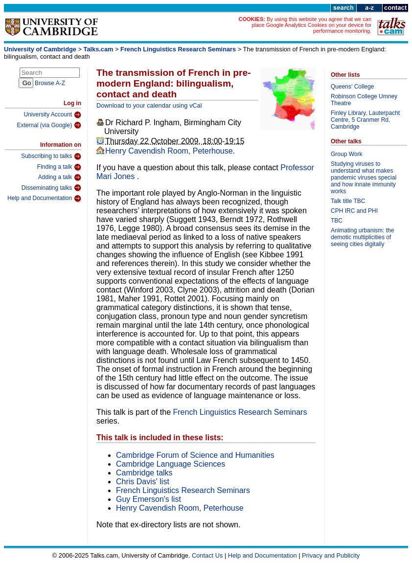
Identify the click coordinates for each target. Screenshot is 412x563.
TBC (337, 220)
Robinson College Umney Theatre (364, 100)
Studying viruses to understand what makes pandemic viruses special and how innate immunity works (363, 177)
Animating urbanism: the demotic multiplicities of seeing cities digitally (362, 237)
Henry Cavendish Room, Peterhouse (169, 151)
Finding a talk (59, 167)
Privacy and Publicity (331, 555)
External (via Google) (49, 125)
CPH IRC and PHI (354, 210)
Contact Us (207, 555)
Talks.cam (99, 49)
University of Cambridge (40, 49)
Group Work (346, 154)
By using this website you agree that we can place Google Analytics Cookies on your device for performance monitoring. (311, 25)
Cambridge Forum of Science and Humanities (195, 455)
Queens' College (352, 86)
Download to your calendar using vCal (149, 105)
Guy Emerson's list (148, 499)
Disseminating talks (51, 188)
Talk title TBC (348, 201)
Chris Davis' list (142, 481)
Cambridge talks (144, 473)
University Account (52, 115)
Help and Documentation (44, 199)
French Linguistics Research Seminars (178, 49)
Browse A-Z (50, 83)
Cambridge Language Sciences (170, 464)
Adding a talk (59, 177)
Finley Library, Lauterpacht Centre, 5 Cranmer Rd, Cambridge (365, 120)
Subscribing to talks (51, 156)
